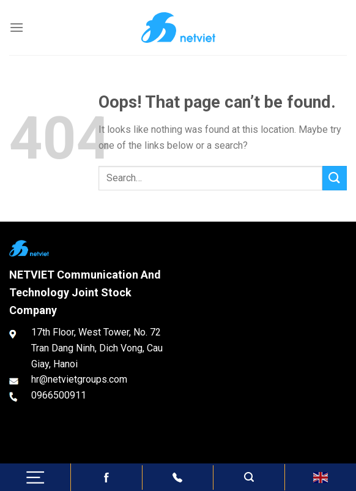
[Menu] (16, 27)
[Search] (248, 477)
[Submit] (334, 178)
